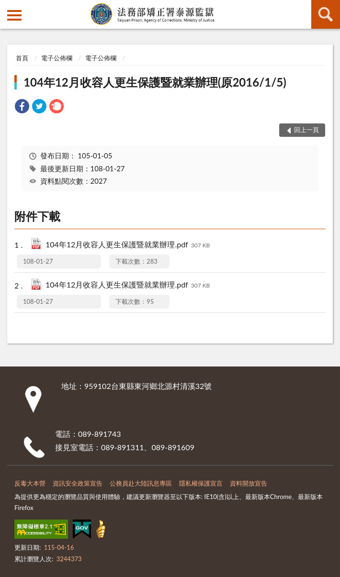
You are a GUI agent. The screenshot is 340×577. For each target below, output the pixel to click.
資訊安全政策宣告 (77, 483)
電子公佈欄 (56, 58)
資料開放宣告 (248, 483)
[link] (22, 107)
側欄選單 (14, 15)
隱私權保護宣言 (201, 483)
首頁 (22, 58)
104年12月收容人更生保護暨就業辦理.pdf (127, 245)
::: (7, 7)
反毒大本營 (29, 483)
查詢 (325, 14)
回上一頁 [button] (306, 129)
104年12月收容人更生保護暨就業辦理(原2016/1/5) (154, 82)
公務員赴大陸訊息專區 (141, 483)
